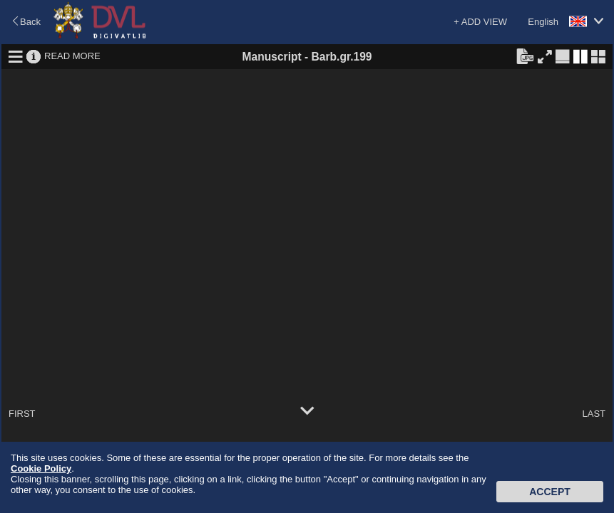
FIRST (22, 413)
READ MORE (72, 56)
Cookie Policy (41, 468)
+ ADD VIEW (480, 21)
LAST (593, 413)
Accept (549, 491)
